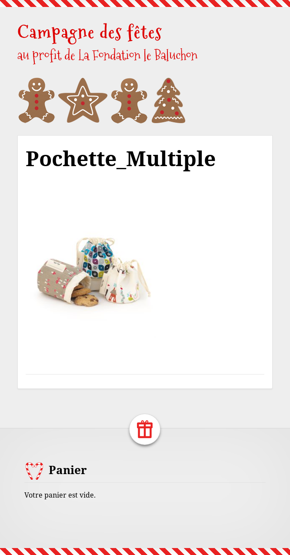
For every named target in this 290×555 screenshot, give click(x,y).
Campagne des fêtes (89, 32)
